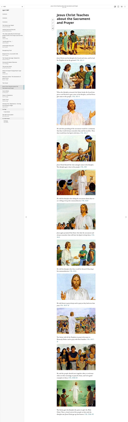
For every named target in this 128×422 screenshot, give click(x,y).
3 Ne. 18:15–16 (64, 306)
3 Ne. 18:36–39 (89, 415)
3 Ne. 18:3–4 (76, 97)
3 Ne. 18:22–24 (72, 378)
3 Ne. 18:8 (84, 168)
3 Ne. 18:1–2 (80, 61)
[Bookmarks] (118, 7)
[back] (2, 7)
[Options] (124, 7)
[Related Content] (121, 7)
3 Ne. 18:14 (73, 272)
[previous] (26, 212)
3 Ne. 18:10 (85, 201)
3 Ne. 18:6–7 (84, 134)
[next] (125, 212)
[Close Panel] (22, 7)
